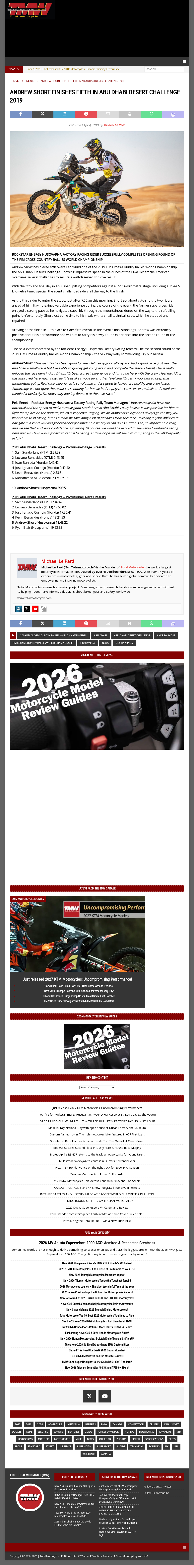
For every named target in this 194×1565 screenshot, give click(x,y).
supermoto (84, 1446)
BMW (104, 1424)
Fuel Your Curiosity (97, 1232)
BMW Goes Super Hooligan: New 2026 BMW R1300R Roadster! (79, 1001)
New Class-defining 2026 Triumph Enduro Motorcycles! (97, 1309)
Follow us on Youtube (156, 1493)
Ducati (16, 1431)
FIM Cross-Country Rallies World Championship (43, 643)
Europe (58, 1431)
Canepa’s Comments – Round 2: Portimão (97, 1174)
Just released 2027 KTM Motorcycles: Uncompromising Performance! (77, 979)
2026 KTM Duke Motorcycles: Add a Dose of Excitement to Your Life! (97, 1269)
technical (136, 1446)
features (73, 1431)
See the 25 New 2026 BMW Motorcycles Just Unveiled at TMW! (97, 1321)
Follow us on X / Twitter (157, 1486)
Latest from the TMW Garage (97, 888)
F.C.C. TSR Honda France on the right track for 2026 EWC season (97, 1167)
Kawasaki (165, 1431)
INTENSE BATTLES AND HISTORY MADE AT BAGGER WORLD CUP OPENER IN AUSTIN (97, 1194)
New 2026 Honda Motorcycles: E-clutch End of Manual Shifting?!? (97, 1338)
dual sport (171, 1424)
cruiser (154, 1424)
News (105, 643)
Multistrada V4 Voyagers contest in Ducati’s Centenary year (97, 1161)
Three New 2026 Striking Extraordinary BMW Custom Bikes (97, 1344)
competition (136, 1424)
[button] (183, 61)
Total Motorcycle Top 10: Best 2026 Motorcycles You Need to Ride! (97, 1315)
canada (117, 1424)
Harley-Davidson (108, 1431)
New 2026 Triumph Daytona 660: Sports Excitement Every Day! (79, 991)
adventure (55, 1424)
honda (129, 1431)
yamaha (106, 1454)
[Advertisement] (121, 28)
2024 (40, 1424)
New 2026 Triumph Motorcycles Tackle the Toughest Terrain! (97, 1280)
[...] (145, 1254)
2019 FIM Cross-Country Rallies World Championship (53, 635)
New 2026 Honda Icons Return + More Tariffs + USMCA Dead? (97, 1327)
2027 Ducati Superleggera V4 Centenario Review (97, 1207)
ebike (29, 1431)
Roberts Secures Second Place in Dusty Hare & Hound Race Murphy (97, 1148)
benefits (90, 1424)
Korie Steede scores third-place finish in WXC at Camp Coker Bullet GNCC (97, 1214)
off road (105, 1439)
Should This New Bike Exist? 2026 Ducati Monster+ (97, 1350)
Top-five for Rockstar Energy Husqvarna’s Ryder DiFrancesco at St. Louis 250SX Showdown (97, 1114)
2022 (17, 1424)
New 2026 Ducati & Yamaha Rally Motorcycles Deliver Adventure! (97, 1304)
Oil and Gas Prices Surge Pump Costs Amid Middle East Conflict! (79, 996)
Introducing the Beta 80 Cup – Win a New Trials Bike (97, 1221)
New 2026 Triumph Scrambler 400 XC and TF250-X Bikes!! (97, 1367)
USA (176, 1446)
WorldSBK (89, 1454)
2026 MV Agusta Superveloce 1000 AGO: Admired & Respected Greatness (97, 1243)
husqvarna (87, 643)
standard (34, 1446)
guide (88, 1431)
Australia (73, 1424)
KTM (178, 1431)
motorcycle (62, 1439)
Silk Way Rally (124, 643)
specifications (154, 1439)
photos (121, 1439)
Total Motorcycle (132, 567)
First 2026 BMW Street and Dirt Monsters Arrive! (97, 1356)
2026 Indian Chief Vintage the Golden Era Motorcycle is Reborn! (97, 1292)
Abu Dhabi (100, 635)
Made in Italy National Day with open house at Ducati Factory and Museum (97, 1128)
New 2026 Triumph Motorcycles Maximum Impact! (97, 1275)
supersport (104, 1446)
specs (172, 1439)
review (136, 1439)
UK (166, 1446)
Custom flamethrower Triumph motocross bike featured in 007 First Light (97, 1134)
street (50, 1446)
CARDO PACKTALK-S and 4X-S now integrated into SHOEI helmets (97, 1187)
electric (43, 1431)
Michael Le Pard (114, 125)
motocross (25, 1439)
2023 (29, 1424)
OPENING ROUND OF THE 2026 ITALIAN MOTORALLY (97, 1201)
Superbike (65, 1446)
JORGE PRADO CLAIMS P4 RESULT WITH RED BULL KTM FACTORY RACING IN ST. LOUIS (97, 1121)
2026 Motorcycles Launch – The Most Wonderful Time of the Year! (97, 1286)
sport (18, 1446)
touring (154, 1446)
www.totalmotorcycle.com (34, 598)
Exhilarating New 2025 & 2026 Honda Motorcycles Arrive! (97, 1333)
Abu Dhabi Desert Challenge (132, 635)
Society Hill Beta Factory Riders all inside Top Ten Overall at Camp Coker (97, 1141)
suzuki (120, 1446)
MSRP (79, 1439)
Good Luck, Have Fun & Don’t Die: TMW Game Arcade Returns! (78, 986)
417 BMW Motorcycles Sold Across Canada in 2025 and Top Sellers (97, 1181)
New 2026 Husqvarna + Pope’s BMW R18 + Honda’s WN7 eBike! (97, 1263)
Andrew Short (166, 635)
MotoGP (43, 1439)
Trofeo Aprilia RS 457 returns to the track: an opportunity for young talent (97, 1154)
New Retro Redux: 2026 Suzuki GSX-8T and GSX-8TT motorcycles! (97, 1298)
